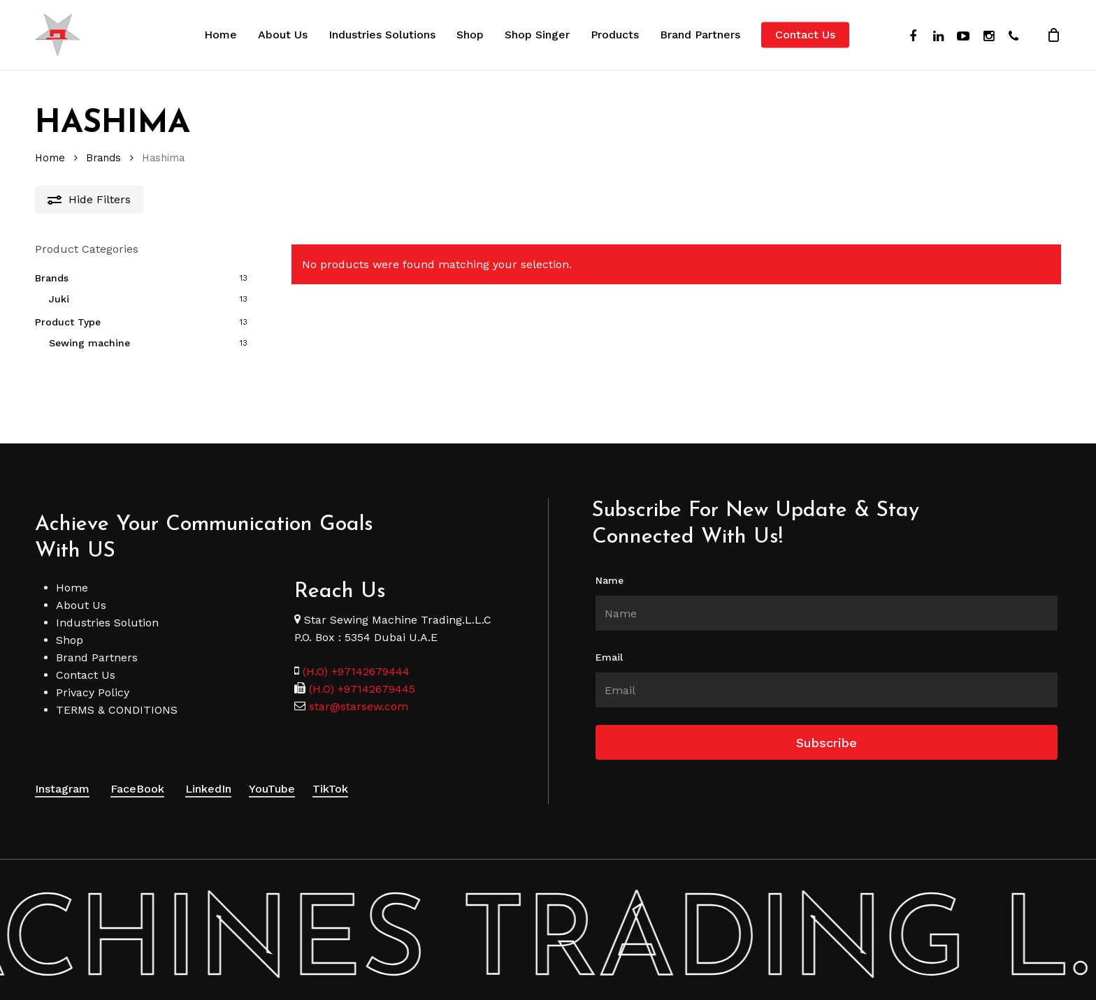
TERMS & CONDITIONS (117, 692)
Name (609, 562)
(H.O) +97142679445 (360, 671)
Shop (69, 622)
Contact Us (85, 657)
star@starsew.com (356, 689)
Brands (103, 158)
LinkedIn (208, 771)
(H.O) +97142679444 (356, 654)
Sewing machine (89, 342)
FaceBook (137, 771)
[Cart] (1053, 35)
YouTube (272, 771)
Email (609, 639)
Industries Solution (107, 605)
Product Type (68, 322)
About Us (81, 587)
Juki (59, 298)
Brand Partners (97, 640)
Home (50, 158)
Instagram (62, 771)
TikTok (330, 771)
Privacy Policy (92, 675)
